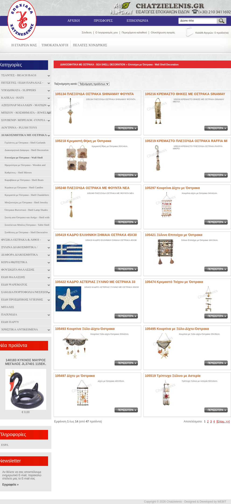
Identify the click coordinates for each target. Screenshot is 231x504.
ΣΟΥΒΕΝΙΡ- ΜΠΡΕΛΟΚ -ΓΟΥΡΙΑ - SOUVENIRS (23, 120)
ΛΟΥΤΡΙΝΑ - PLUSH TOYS (18, 127)
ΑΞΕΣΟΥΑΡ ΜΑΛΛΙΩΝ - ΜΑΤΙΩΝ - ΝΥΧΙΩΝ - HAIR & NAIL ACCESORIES (26, 105)
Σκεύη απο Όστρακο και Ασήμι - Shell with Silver (26, 217)
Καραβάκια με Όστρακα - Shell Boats (24, 180)
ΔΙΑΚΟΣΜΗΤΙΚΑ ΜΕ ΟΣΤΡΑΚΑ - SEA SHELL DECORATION (24, 135)
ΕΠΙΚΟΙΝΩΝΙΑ (137, 20)
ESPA (4, 445)
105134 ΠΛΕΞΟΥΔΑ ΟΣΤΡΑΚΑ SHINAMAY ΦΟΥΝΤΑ (94, 94)
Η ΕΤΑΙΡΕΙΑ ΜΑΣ (24, 45)
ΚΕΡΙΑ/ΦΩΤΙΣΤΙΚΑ (13, 262)
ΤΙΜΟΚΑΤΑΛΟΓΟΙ (55, 45)
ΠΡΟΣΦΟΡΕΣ (103, 20)
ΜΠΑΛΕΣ (7, 307)
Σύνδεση (86, 32)
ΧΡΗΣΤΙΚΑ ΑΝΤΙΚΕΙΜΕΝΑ (19, 329)
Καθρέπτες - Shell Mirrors (18, 172)
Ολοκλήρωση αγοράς (163, 32)
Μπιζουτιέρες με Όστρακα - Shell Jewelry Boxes (26, 202)
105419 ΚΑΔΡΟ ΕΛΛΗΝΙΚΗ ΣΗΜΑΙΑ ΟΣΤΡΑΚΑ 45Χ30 (96, 235)
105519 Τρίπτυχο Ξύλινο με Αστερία (172, 376)
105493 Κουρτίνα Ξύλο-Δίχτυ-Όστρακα (85, 329)
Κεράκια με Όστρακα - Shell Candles (23, 187)
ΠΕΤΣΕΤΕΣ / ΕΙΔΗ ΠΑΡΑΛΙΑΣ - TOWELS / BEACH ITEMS (21, 83)
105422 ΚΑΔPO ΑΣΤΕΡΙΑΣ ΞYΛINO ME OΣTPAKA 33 (95, 282)
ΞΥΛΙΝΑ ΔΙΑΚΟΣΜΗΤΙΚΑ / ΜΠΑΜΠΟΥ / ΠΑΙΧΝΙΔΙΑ (19, 247)
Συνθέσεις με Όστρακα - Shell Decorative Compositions (26, 232)
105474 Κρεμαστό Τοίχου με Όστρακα (174, 282)
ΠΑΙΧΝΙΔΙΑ (8, 314)
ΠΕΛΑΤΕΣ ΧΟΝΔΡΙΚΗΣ (90, 45)
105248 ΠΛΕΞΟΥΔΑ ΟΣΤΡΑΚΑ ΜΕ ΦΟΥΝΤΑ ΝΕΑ (92, 188)
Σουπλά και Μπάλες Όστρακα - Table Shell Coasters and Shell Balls (26, 225)
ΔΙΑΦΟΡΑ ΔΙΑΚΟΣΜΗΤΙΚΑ (19, 254)
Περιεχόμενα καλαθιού (134, 32)
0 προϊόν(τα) (221, 32)
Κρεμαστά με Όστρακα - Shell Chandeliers (26, 195)
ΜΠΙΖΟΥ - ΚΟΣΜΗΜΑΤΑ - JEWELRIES (26, 112)
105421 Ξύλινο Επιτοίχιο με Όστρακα (173, 235)
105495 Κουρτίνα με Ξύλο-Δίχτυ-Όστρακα (177, 329)
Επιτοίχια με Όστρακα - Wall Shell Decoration (153, 64)
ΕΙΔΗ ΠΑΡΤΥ (9, 322)
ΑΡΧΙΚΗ (73, 20)
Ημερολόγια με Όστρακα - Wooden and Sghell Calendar (25, 165)
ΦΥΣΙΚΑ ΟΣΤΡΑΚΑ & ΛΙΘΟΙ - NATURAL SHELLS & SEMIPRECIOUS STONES (26, 240)
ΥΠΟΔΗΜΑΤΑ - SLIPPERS (18, 90)
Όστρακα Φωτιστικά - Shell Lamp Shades (26, 210)
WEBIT (221, 501)
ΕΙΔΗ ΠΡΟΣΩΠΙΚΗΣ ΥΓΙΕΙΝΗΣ (21, 299)
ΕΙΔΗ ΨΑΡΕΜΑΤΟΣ (13, 284)
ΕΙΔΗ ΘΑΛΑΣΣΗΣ (12, 277)
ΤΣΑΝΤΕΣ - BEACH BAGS (18, 75)
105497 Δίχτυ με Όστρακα (75, 376)
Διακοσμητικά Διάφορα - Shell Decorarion (26, 150)
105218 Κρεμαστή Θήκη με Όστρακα (83, 141)
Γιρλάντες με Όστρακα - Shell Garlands (25, 143)
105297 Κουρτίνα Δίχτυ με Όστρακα (172, 188)
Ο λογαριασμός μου (106, 32)
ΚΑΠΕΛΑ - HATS (12, 97)
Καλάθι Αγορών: (204, 32)
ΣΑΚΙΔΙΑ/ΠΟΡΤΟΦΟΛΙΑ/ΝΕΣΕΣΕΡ (24, 292)
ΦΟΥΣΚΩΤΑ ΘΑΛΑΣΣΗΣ (17, 269)
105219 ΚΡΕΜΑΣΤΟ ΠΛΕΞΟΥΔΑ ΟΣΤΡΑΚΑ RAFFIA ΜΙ (186, 141)
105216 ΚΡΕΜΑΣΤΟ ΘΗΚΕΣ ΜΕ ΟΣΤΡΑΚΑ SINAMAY (185, 94)
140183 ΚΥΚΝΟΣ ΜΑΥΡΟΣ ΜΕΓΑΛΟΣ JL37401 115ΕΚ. (25, 362)
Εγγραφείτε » (10, 484)
